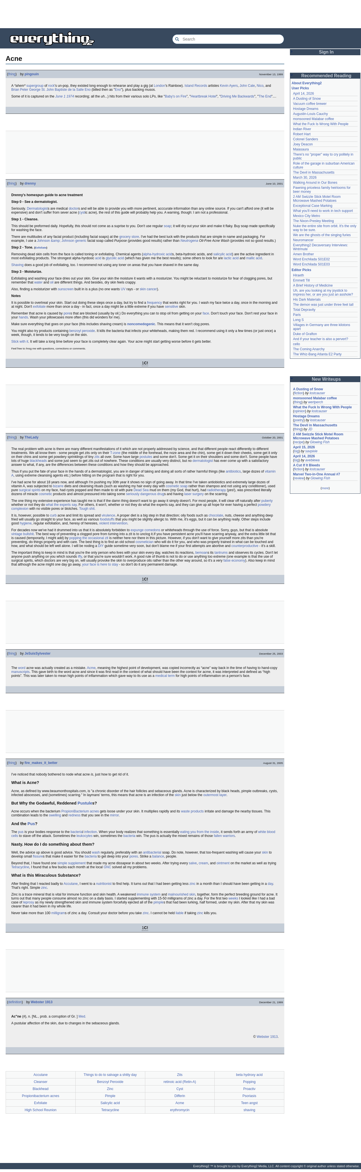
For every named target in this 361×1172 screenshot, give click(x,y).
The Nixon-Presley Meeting (313, 221)
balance (158, 856)
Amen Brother (303, 254)
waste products (192, 811)
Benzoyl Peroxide (110, 1082)
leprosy (28, 902)
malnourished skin (181, 894)
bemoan (201, 553)
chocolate (216, 515)
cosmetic (45, 494)
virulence (108, 515)
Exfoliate (40, 247)
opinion (299, 411)
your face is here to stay (100, 564)
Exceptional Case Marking (312, 206)
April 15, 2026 (304, 447)
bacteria (77, 832)
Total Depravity (304, 310)
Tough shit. (87, 509)
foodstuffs (107, 519)
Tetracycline (20, 867)
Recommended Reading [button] (326, 75)
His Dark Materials (307, 300)
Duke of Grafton (305, 334)
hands (23, 317)
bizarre (58, 486)
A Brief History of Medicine (313, 285)
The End (265, 96)
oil (51, 282)
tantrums (221, 553)
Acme (91, 668)
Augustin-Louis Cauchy (310, 114)
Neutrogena (189, 241)
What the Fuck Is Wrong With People (321, 124)
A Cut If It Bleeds (306, 465)
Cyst (179, 1089)
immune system (148, 894)
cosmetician (144, 542)
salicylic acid (222, 254)
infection (90, 832)
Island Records (195, 86)
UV (123, 289)
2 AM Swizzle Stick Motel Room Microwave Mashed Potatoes (317, 199)
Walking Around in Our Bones (315, 183)
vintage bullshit (22, 534)
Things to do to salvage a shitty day (110, 1075)
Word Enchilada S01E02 (311, 259)
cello (296, 344)
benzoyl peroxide (82, 331)
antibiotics (233, 471)
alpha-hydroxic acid (157, 254)
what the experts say (61, 505)
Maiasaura (301, 149)
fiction (298, 393)
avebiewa (312, 460)
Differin (179, 1096)
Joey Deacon (303, 144)
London (159, 86)
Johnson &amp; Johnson (55, 241)
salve (193, 863)
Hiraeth (298, 275)
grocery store (129, 237)
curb (53, 515)
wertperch (315, 402)
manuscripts (20, 672)
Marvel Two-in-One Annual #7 (316, 474)
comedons (152, 530)
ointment (223, 863)
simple (62, 863)
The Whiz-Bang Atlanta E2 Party (317, 354)
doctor (73, 209)
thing (12, 74)
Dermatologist (37, 209)
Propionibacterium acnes (40, 1096)
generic (80, 241)
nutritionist (104, 884)
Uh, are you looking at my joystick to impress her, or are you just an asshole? (323, 292)
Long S (298, 320)
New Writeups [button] (326, 379)
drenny (30, 183)
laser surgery (194, 494)
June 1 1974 (64, 96)
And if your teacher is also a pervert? (320, 339)
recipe (298, 442)
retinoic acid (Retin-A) (180, 1082)
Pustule (85, 803)
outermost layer (214, 795)
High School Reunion (41, 1110)
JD (310, 429)
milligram (58, 913)
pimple (158, 902)
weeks (233, 898)
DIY (101, 546)
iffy (80, 557)
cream (203, 863)
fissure (38, 856)
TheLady (31, 437)
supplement (77, 863)
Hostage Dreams (305, 109)
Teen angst (249, 1103)
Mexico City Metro (306, 216)
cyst (82, 212)
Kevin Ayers (229, 86)
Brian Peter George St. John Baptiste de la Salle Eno (51, 90)
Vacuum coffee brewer (310, 104)
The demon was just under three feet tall (323, 305)
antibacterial (152, 852)
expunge (137, 530)
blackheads (38, 461)
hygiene (26, 523)
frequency (154, 303)
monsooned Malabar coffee (313, 119)
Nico (260, 86)
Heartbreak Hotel (203, 96)
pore (66, 313)
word (21, 668)
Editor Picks (301, 270)
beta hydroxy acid (249, 1075)
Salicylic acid (110, 1103)
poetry (298, 420)
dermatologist (203, 461)
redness (75, 815)
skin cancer (148, 289)
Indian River (302, 129)
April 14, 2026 (303, 94)
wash (96, 852)
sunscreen (65, 289)
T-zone (115, 453)
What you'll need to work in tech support (323, 211)
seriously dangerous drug (145, 494)
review (299, 478)
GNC (107, 867)
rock (51, 86)
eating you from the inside (199, 832)
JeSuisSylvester (37, 653)
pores (133, 856)
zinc (192, 884)
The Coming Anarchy (309, 349)
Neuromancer (303, 240)
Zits (179, 1075)
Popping (249, 1082)
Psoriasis (249, 1096)
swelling (55, 815)
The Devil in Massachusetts (313, 172)
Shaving (17, 265)
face (205, 313)
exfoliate (39, 307)
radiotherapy (216, 490)
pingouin (32, 74)
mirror (114, 815)
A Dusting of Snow (307, 99)
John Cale (247, 86)
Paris (297, 315)
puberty (267, 501)
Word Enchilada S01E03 (311, 264)
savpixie (311, 451)
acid (98, 258)
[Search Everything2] (228, 39)
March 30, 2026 (304, 178)
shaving (249, 1110)
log (296, 451)
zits (97, 457)
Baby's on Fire (175, 96)
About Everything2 (307, 83)
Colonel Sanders (305, 139)
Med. (82, 1016)
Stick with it (19, 342)
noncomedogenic (141, 324)
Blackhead (41, 1089)
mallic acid (254, 258)
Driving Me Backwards (237, 96)
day (270, 884)
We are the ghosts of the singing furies (322, 235)
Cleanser (40, 1082)
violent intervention (113, 523)
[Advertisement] (180, 14)
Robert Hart (302, 134)
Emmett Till (301, 280)
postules (146, 457)
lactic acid (231, 258)
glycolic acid (115, 258)
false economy (234, 560)
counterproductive (245, 546)
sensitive (171, 307)
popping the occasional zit (88, 538)
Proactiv (249, 1089)
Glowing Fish (319, 442)
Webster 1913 (41, 1002)
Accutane (70, 884)
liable (180, 913)
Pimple (110, 1096)
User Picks (300, 88)
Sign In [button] (326, 52)
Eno (118, 90)
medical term (165, 676)
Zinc (110, 1089)
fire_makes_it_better (41, 763)
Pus (31, 823)
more (325, 488)
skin (177, 795)
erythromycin (180, 1110)
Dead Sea (141, 490)
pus (20, 832)
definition (15, 1002)
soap (167, 226)
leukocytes (84, 836)
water (38, 282)
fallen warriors (224, 836)
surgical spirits (29, 490)
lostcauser (317, 393)
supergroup (34, 86)
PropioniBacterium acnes (80, 811)
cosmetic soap (177, 486)
